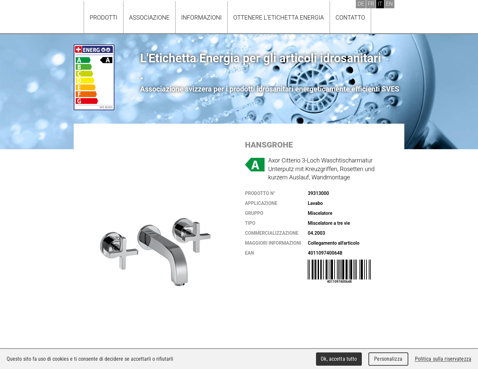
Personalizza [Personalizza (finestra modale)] (388, 359)
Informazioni (201, 17)
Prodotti (104, 17)
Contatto (350, 17)
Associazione (149, 17)
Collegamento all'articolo (333, 243)
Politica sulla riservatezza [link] (443, 359)
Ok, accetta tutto (339, 359)
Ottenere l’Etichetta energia (278, 17)
